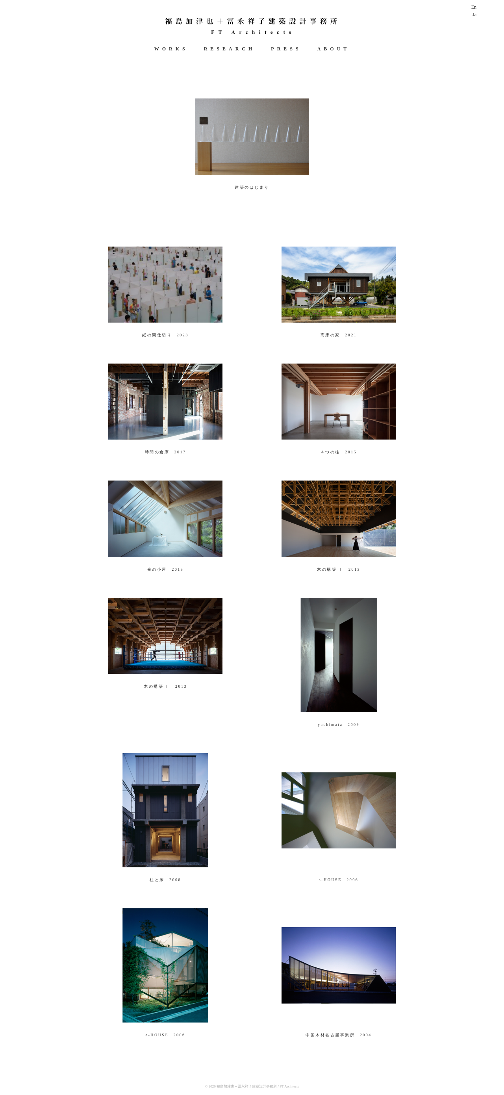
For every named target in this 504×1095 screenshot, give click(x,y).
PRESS (286, 49)
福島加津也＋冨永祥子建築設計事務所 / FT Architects (258, 1086)
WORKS (171, 49)
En (473, 7)
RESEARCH (230, 49)
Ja (474, 14)
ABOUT (333, 49)
